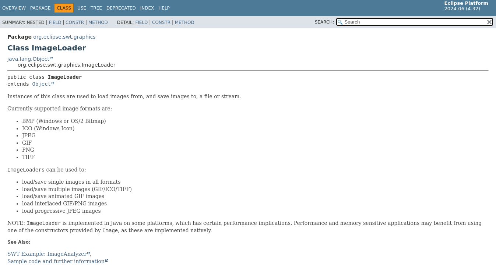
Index (147, 8)
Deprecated (121, 8)
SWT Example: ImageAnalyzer (47, 254)
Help (164, 8)
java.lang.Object (28, 59)
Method (98, 22)
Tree (96, 8)
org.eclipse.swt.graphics (64, 37)
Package (40, 8)
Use (81, 8)
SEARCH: (324, 22)
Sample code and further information (56, 261)
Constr (75, 22)
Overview (14, 8)
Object (41, 84)
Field (55, 22)
